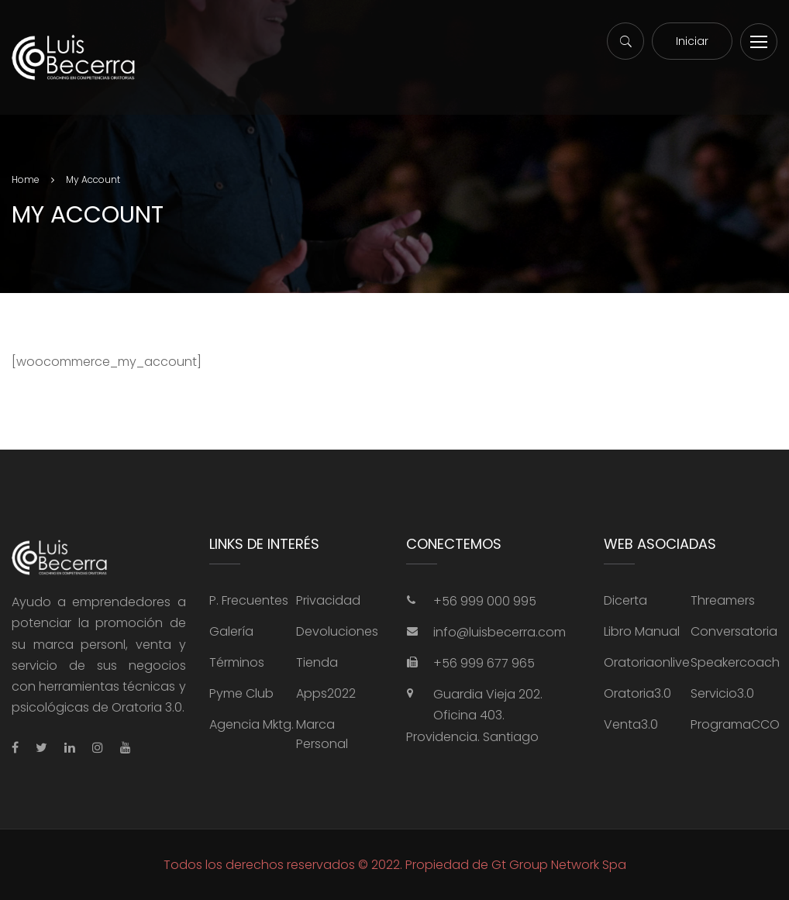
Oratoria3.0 (637, 693)
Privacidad (328, 600)
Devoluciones (337, 631)
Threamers (723, 600)
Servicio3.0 (722, 693)
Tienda (317, 662)
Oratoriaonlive (647, 662)
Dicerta (625, 600)
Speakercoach (735, 662)
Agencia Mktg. (251, 724)
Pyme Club (241, 693)
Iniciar (692, 41)
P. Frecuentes (248, 600)
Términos (236, 662)
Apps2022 (326, 693)
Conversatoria (734, 631)
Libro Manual (642, 631)
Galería (231, 631)
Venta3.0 (631, 724)
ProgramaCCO (735, 724)
